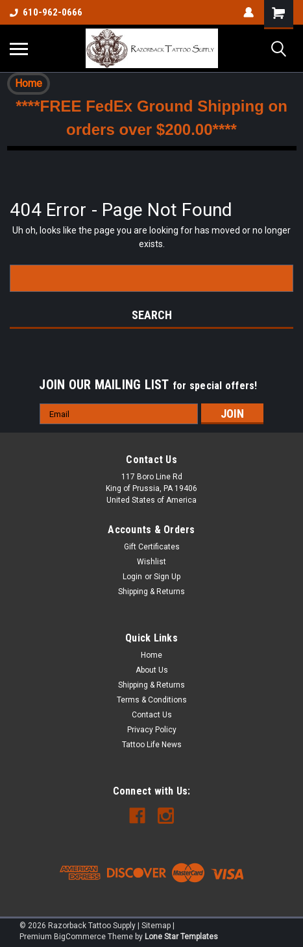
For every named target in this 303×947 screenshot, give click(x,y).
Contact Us (152, 714)
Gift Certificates (152, 546)
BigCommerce (80, 936)
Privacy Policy (151, 729)
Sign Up (167, 576)
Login (132, 576)
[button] (28, 84)
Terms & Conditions (152, 699)
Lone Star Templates (181, 936)
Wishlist (151, 561)
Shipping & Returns (151, 591)
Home (28, 83)
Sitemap (156, 925)
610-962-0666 (46, 12)
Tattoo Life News (152, 744)
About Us (152, 670)
